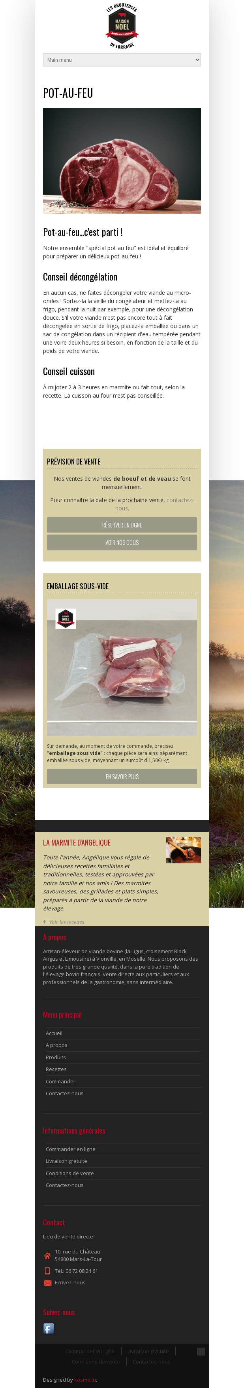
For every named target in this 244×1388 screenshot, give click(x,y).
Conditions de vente (70, 1173)
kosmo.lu (85, 1379)
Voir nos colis (122, 542)
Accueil (54, 1033)
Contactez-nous (65, 1093)
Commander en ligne (71, 1149)
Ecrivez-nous (70, 1282)
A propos (57, 1045)
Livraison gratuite (66, 1160)
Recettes (56, 1069)
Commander (60, 1081)
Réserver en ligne (122, 525)
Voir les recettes (66, 922)
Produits (56, 1057)
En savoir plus (122, 776)
